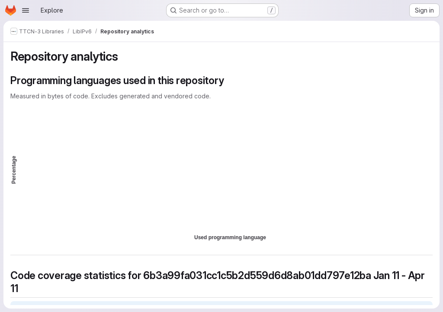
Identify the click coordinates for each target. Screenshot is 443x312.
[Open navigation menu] (25, 10)
